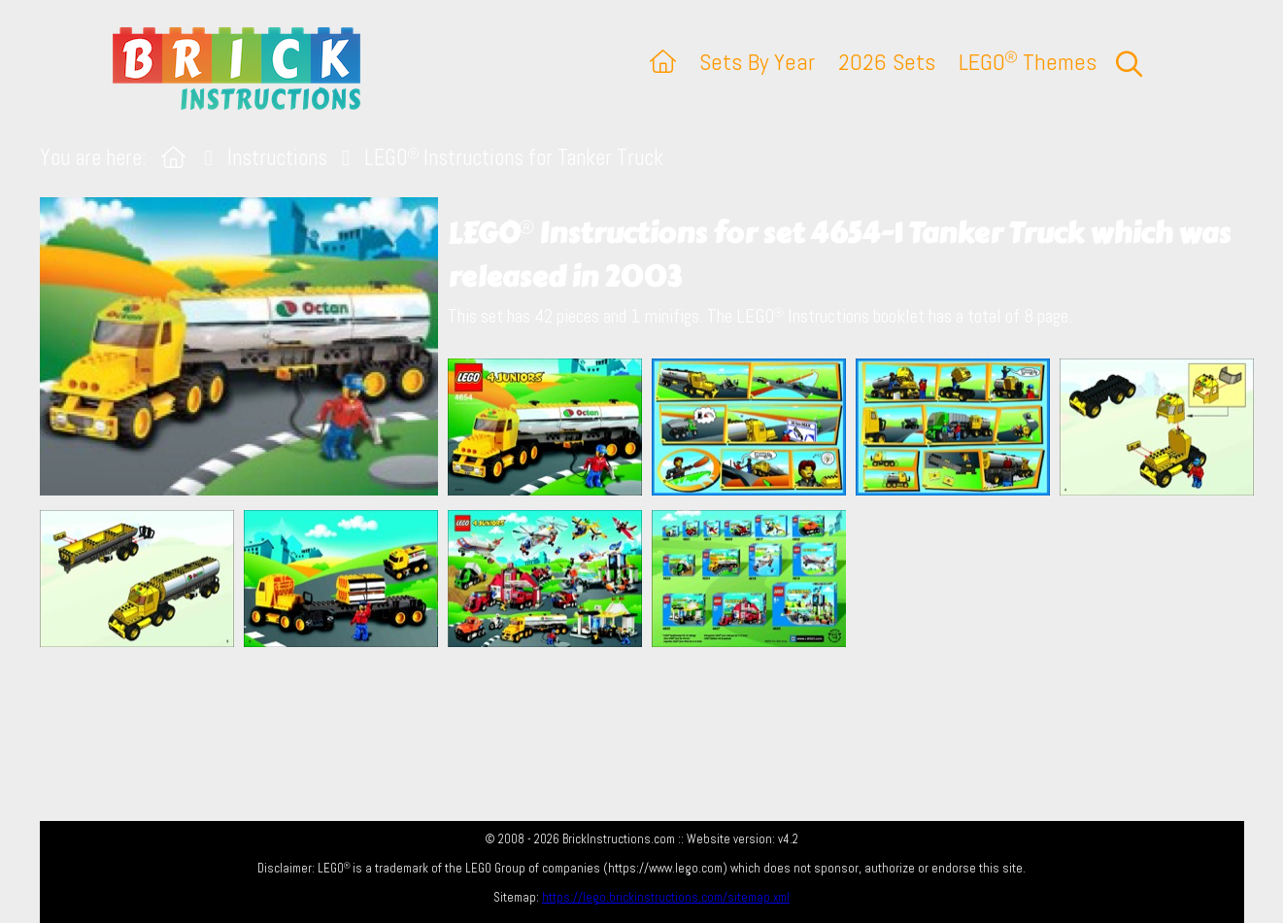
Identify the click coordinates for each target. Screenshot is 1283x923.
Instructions (277, 158)
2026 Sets (886, 62)
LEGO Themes (1028, 62)
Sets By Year (757, 62)
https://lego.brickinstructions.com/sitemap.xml (666, 897)
